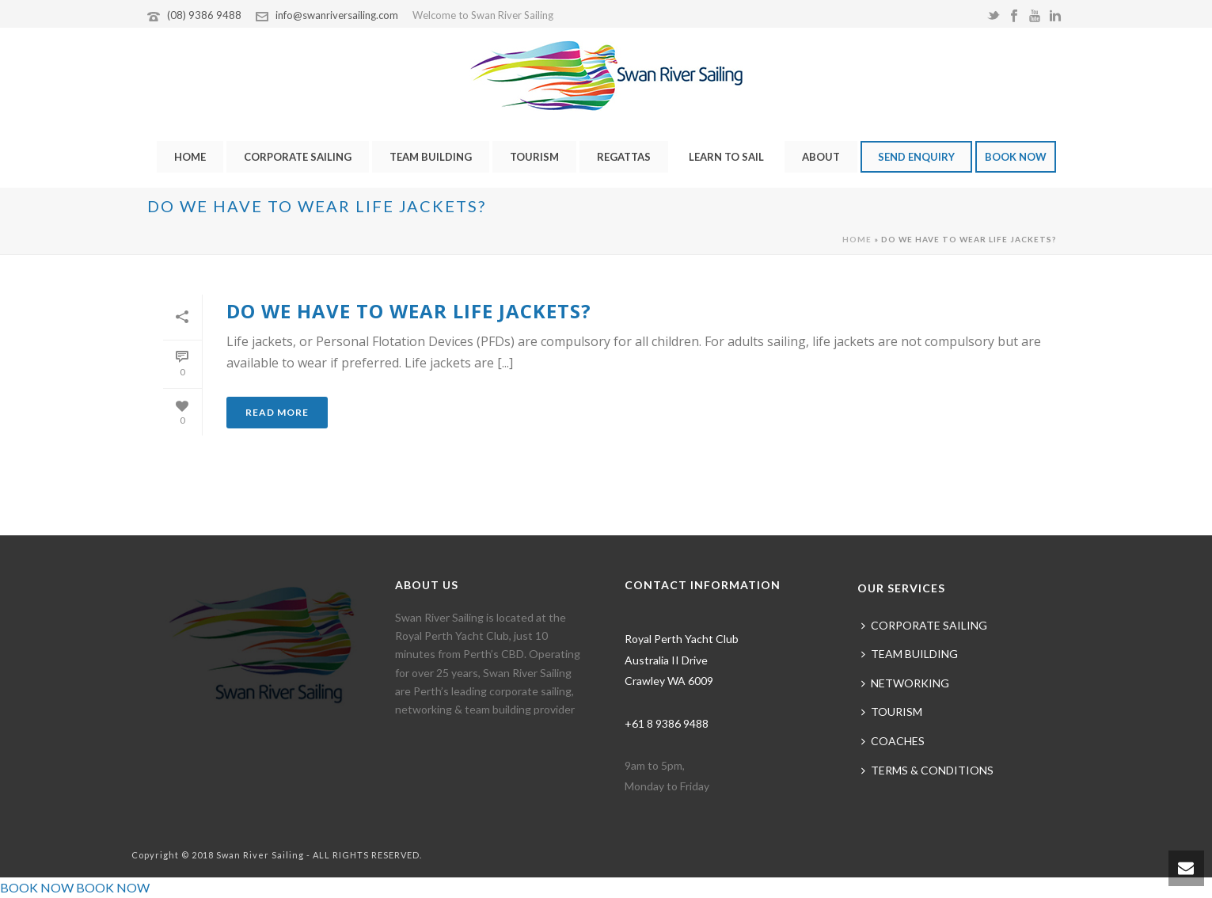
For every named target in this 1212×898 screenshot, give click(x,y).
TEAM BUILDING (430, 156)
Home (857, 239)
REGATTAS (624, 156)
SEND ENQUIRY (916, 156)
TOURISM (534, 156)
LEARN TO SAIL (726, 156)
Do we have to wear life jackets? (408, 311)
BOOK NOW (1016, 156)
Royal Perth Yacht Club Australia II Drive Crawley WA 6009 (682, 659)
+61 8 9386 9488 (667, 723)
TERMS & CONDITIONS (927, 770)
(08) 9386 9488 (204, 15)
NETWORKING (905, 683)
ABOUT (821, 156)
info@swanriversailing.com (336, 15)
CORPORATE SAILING (297, 156)
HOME (190, 156)
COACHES (893, 741)
